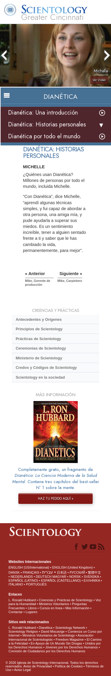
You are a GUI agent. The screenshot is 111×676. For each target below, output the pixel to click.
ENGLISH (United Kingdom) (72, 567)
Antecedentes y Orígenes (39, 319)
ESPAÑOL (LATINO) (23, 580)
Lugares (31, 612)
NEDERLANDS (22, 576)
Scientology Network (70, 627)
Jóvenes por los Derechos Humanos (71, 647)
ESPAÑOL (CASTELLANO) (61, 580)
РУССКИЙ (77, 572)
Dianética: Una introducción (43, 112)
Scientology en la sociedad (40, 377)
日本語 (62, 572)
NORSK (75, 576)
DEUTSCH (44, 576)
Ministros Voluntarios (54, 604)
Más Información (77, 608)
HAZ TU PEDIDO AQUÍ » (55, 498)
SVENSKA (91, 576)
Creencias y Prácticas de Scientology (66, 600)
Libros (32, 608)
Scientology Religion (23, 631)
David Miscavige (53, 631)
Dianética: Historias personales (47, 124)
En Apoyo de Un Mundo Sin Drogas (56, 643)
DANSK (14, 572)
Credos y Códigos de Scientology (46, 367)
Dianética (45, 627)
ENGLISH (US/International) (29, 567)
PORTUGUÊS (36, 584)
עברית (47, 572)
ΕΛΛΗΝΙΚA (92, 580)
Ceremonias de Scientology (41, 348)
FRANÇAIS (31, 572)
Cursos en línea (51, 608)
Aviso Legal (22, 670)
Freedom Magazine (70, 639)
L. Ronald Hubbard (22, 600)
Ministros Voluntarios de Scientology (48, 635)
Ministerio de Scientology (39, 358)
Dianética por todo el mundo (44, 136)
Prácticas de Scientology (38, 339)
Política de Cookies (69, 666)
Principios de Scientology (39, 329)
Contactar (16, 612)
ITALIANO (16, 584)
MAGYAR (59, 576)
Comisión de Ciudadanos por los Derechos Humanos (47, 651)
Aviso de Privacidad (37, 666)
